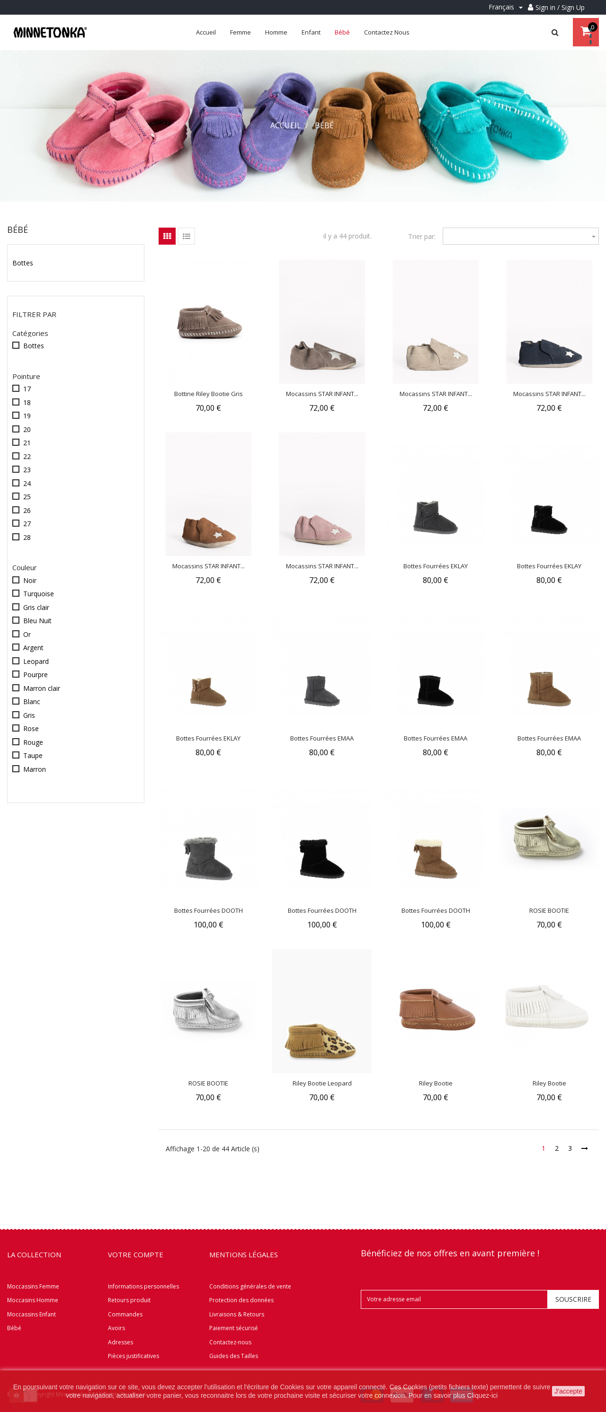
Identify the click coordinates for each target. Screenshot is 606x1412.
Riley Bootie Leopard (322, 1083)
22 (27, 456)
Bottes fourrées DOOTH (208, 910)
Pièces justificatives (133, 1356)
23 (27, 469)
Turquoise (38, 593)
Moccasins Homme (32, 1300)
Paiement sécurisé (233, 1328)
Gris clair (36, 607)
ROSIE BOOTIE (549, 910)
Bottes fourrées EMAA (322, 738)
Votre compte (135, 1254)
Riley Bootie (436, 1083)
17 (27, 388)
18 (27, 402)
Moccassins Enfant (31, 1314)
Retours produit (129, 1300)
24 (27, 483)
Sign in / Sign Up (560, 7)
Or (27, 634)
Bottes (22, 263)
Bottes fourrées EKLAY (435, 566)
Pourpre (35, 674)
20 (27, 429)
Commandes (125, 1314)
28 (27, 537)
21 (27, 442)
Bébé (17, 229)
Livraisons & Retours (236, 1314)
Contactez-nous (230, 1342)
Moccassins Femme (33, 1286)
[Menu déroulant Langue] (507, 7)
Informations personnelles (143, 1286)
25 (27, 496)
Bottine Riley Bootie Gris (208, 393)
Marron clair (41, 688)
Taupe (33, 755)
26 (27, 510)
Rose (31, 728)
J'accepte (568, 1391)
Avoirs (116, 1328)
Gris (29, 715)
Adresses (120, 1342)
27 (27, 523)
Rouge (33, 742)
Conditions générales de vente (250, 1286)
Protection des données (241, 1300)
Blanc (31, 701)
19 (27, 415)
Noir (29, 580)
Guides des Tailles (233, 1356)
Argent (33, 647)
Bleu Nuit (37, 620)
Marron (34, 769)
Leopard (36, 661)
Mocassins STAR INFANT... (322, 393)
